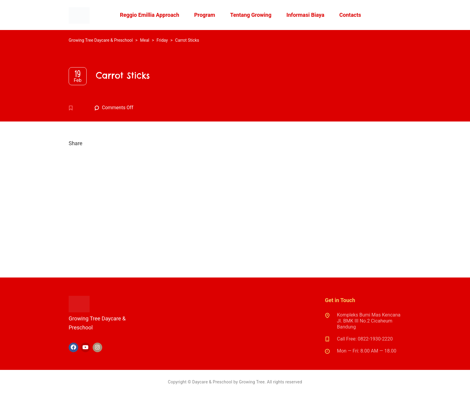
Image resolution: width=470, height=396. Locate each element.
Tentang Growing (251, 15)
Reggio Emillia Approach (149, 15)
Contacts (350, 15)
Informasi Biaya (305, 15)
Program (204, 15)
